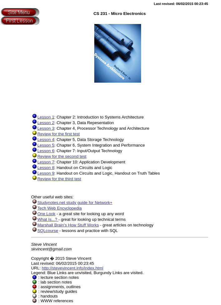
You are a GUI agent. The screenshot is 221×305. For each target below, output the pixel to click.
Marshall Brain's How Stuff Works (65, 225)
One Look (43, 213)
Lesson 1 (42, 117)
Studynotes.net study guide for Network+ (71, 202)
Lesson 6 (42, 150)
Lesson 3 (42, 128)
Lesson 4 (42, 139)
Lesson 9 (42, 173)
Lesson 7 (42, 162)
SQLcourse (44, 230)
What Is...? (44, 219)
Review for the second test (58, 156)
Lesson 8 (42, 167)
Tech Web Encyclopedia (56, 208)
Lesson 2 (42, 122)
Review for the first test (55, 134)
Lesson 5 (42, 145)
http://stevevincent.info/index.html (72, 268)
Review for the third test (56, 179)
